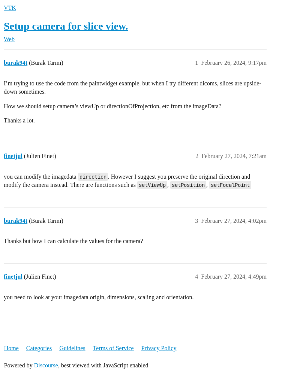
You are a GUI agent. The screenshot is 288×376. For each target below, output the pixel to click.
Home (11, 348)
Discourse (46, 365)
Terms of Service (113, 348)
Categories (39, 348)
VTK (10, 7)
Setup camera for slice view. (66, 26)
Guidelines (72, 348)
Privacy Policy (159, 348)
